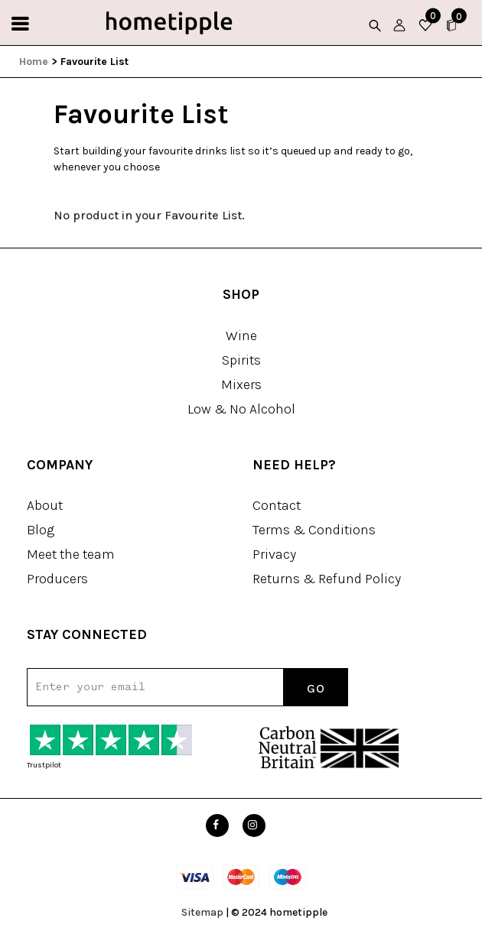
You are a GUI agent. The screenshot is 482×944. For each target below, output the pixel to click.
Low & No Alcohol (241, 409)
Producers (57, 578)
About (45, 505)
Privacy (274, 554)
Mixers (241, 384)
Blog (40, 529)
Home (33, 61)
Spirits (241, 360)
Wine (241, 335)
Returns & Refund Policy (326, 578)
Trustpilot (44, 765)
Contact (276, 505)
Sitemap (202, 912)
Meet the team (71, 554)
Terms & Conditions (314, 529)
